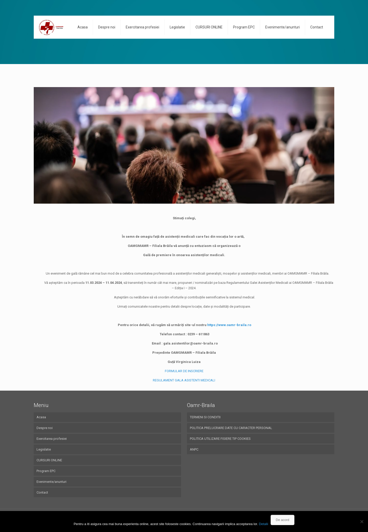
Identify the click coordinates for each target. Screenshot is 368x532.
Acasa (41, 417)
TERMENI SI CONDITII (205, 417)
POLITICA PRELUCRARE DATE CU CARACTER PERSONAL (231, 428)
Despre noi (45, 428)
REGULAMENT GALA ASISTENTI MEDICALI (184, 380)
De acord (282, 520)
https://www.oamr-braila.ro (229, 325)
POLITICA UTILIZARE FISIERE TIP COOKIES (220, 439)
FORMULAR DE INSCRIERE (184, 371)
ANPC (194, 449)
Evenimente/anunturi (51, 482)
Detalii (263, 524)
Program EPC (46, 471)
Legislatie (44, 449)
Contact (42, 492)
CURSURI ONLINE (49, 460)
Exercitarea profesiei (52, 439)
